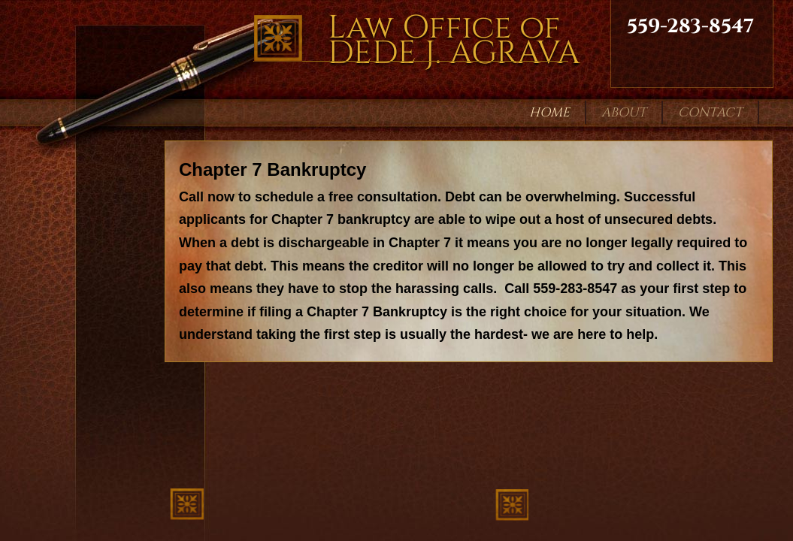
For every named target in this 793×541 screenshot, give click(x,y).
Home (549, 112)
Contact (710, 112)
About (623, 112)
